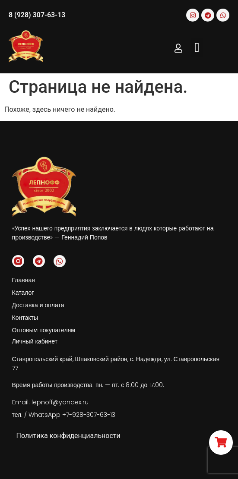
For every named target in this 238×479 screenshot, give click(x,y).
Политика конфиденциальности (68, 436)
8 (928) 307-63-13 (37, 15)
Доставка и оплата (38, 305)
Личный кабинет (34, 341)
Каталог (23, 292)
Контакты (25, 317)
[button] (197, 47)
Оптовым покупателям (43, 330)
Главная (23, 280)
